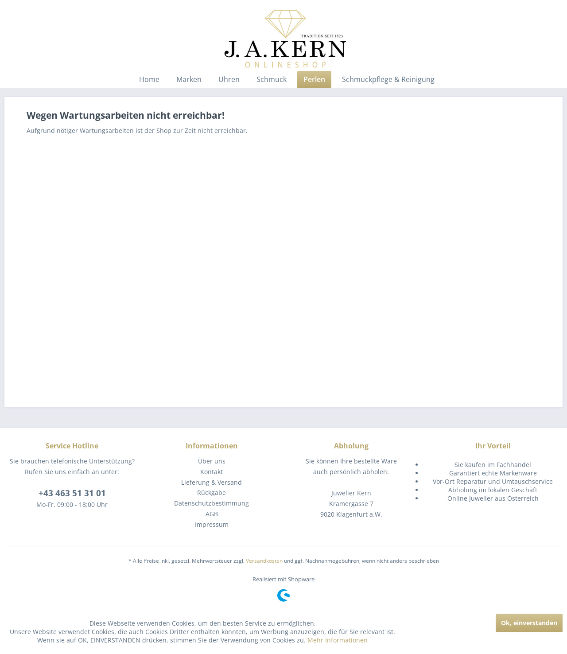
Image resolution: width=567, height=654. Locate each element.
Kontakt (211, 471)
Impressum (212, 524)
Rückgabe (211, 492)
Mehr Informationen (337, 640)
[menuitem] (149, 79)
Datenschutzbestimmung (211, 503)
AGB (212, 514)
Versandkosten (264, 560)
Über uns (211, 461)
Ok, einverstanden (529, 623)
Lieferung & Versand (211, 482)
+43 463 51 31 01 (72, 493)
